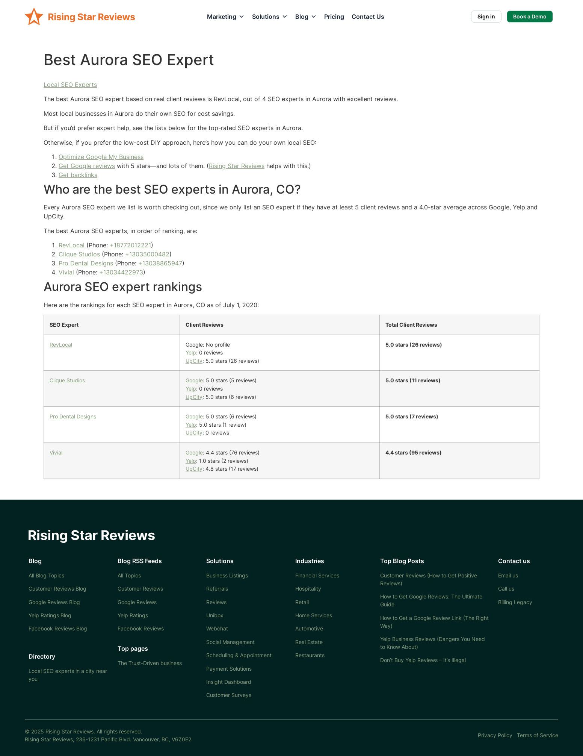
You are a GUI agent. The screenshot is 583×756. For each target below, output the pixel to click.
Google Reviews (137, 602)
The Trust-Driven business (150, 663)
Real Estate (309, 642)
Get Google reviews (87, 166)
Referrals (217, 588)
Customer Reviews (140, 588)
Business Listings (227, 575)
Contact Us (368, 16)
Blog (306, 16)
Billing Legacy (515, 602)
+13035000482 (147, 254)
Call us (506, 588)
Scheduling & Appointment (239, 655)
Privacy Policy (495, 735)
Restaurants (310, 655)
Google (194, 380)
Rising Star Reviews (236, 166)
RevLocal (72, 245)
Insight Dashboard (228, 682)
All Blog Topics (46, 575)
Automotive (309, 628)
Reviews (216, 602)
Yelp (191, 352)
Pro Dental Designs (86, 263)
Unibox (215, 615)
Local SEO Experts (70, 84)
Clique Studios (79, 254)
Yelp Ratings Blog (50, 615)
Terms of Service (537, 735)
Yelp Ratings (133, 615)
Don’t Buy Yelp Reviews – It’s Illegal (423, 660)
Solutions (270, 16)
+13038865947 (160, 263)
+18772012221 (130, 245)
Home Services (313, 615)
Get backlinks (78, 175)
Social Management (230, 642)
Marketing (226, 16)
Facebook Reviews (141, 628)
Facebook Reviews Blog (58, 628)
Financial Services (317, 575)
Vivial (66, 272)
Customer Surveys (228, 695)
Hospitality (308, 588)
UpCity (194, 361)
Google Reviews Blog (54, 602)
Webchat (217, 628)
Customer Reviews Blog (57, 588)
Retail (302, 602)
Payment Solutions (229, 668)
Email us (508, 575)
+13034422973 (121, 272)
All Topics (129, 575)
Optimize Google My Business (101, 157)
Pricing (334, 16)
